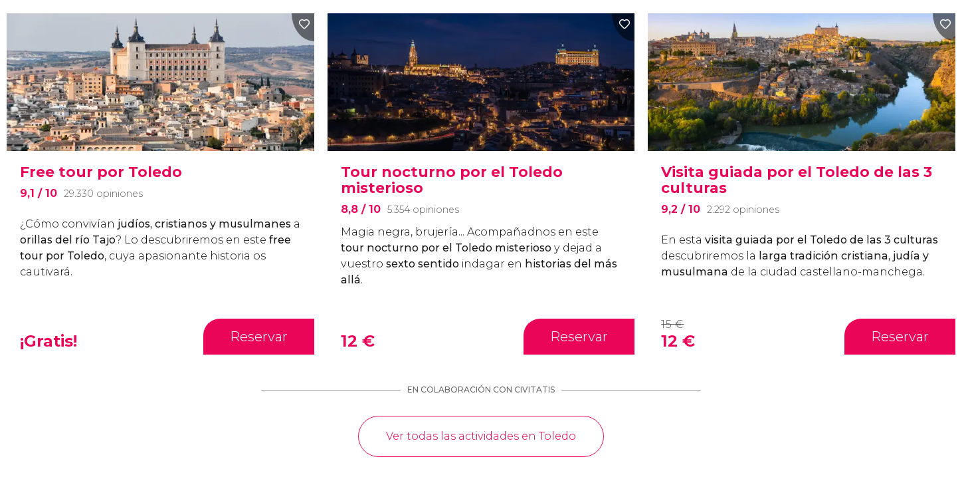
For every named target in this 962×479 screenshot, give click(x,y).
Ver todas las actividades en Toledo (481, 436)
